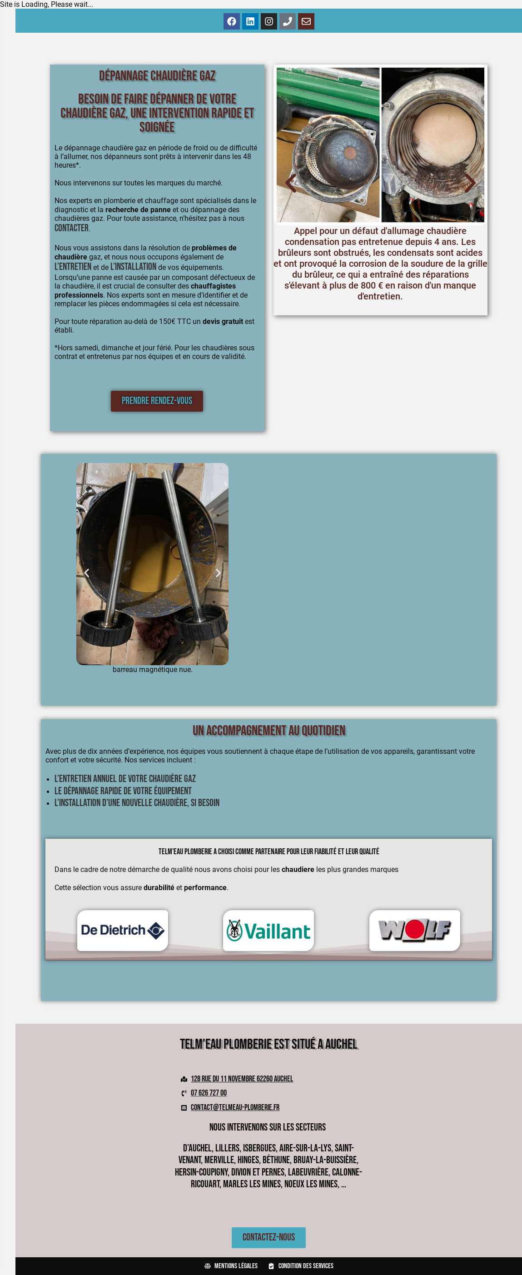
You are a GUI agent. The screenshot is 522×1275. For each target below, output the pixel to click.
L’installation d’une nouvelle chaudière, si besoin (137, 803)
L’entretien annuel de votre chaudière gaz (125, 779)
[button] (290, 183)
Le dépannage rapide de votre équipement (123, 791)
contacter (72, 228)
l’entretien (73, 267)
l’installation (133, 267)
